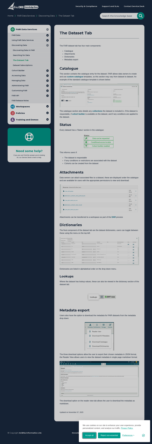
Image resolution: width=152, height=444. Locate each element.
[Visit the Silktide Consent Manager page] (143, 435)
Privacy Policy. (127, 428)
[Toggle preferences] (128, 435)
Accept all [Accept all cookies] (89, 435)
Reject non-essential (109, 435)
